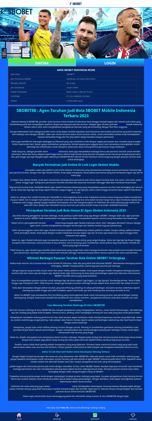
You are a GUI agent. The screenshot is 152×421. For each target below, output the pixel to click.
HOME (18, 416)
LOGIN (110, 63)
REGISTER (57, 416)
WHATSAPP (95, 416)
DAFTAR (42, 63)
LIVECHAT (133, 416)
